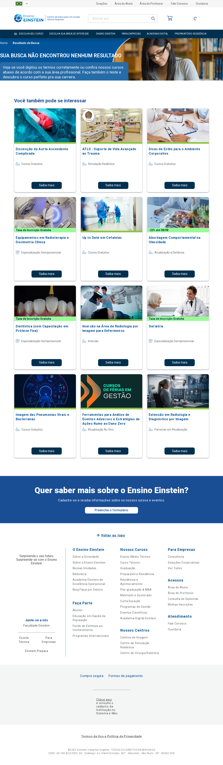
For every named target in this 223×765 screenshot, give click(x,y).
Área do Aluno (124, 3)
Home (4, 43)
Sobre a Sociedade (86, 556)
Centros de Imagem (134, 637)
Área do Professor (151, 3)
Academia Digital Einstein (138, 618)
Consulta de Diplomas (183, 598)
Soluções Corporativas (184, 562)
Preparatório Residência (137, 574)
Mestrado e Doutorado (136, 595)
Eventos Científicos (133, 612)
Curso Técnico (130, 562)
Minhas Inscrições (180, 604)
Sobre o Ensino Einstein (89, 562)
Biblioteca (80, 574)
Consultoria (176, 556)
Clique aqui (104, 699)
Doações (101, 3)
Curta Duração (130, 601)
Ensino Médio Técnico (135, 556)
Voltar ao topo (113, 535)
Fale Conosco (179, 3)
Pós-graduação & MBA (136, 589)
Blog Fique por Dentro (88, 589)
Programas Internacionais (91, 635)
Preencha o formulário (111, 510)
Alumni (78, 610)
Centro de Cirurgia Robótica (139, 653)
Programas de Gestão (135, 606)
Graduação (127, 568)
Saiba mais (46, 185)
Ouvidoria (202, 3)
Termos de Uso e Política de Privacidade (111, 736)
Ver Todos (175, 568)
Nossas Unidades (85, 568)
